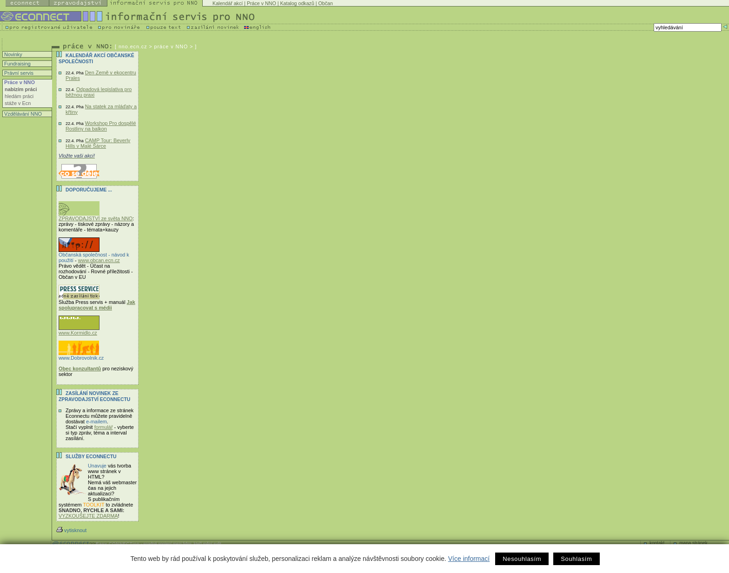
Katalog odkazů (297, 3)
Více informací (469, 558)
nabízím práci (21, 89)
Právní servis (18, 73)
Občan (325, 3)
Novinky (12, 54)
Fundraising (17, 63)
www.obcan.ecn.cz (99, 260)
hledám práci (19, 96)
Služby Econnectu (91, 456)
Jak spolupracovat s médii (97, 304)
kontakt (656, 543)
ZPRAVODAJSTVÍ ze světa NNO (96, 216)
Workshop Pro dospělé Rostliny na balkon (101, 126)
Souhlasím (576, 558)
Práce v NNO (261, 3)
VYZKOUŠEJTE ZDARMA (88, 516)
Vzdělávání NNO (22, 114)
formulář (103, 427)
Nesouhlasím (522, 558)
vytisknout (71, 530)
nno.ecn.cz (133, 46)
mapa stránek (693, 543)
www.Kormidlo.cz (79, 330)
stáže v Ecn (18, 103)
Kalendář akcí (227, 3)
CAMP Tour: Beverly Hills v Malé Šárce (98, 143)
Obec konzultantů (80, 368)
